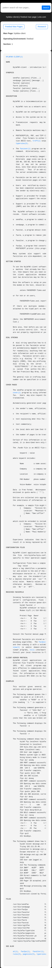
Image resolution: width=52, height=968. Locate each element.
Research (42, 26)
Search (46, 7)
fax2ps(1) (43, 642)
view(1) (16, 647)
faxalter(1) (38, 952)
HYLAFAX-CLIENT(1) (14, 57)
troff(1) (37, 141)
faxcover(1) (25, 149)
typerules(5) (22, 144)
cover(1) (17, 393)
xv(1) (32, 650)
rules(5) (17, 954)
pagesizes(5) (29, 954)
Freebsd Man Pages (14, 26)
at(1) (15, 952)
